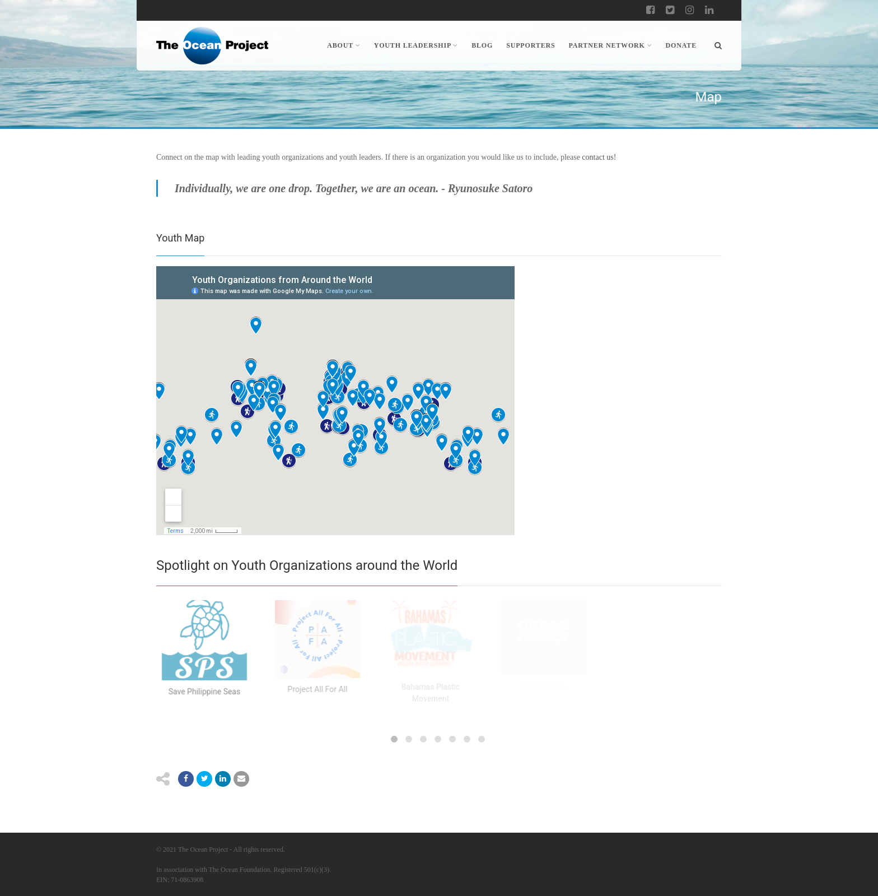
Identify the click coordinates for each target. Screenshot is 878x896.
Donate (681, 45)
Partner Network (610, 45)
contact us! (599, 157)
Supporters (530, 45)
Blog (482, 45)
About (343, 45)
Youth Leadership (416, 45)
